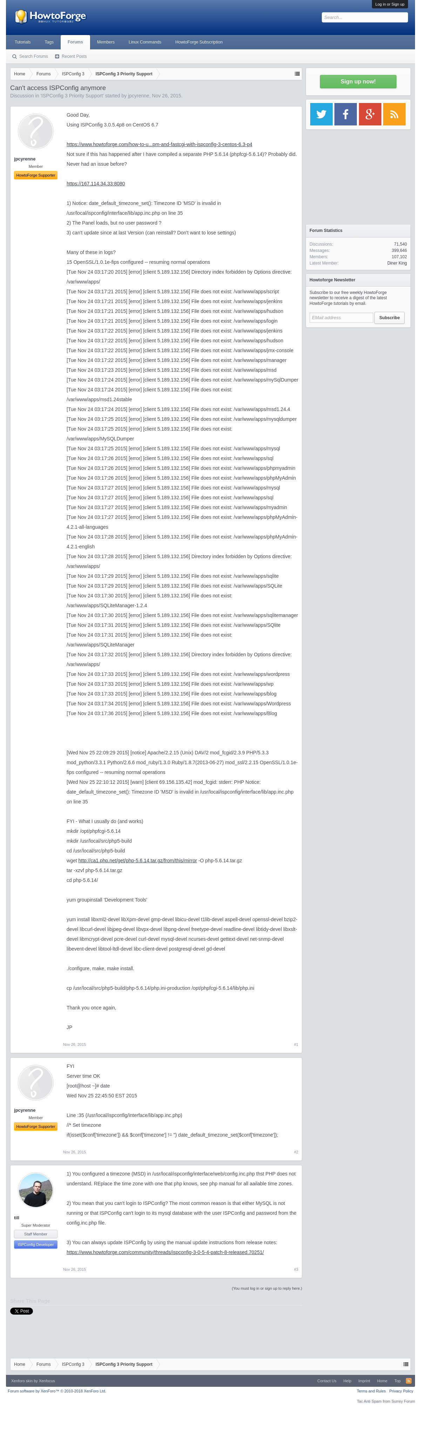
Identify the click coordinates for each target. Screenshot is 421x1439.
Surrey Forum (403, 1401)
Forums (75, 42)
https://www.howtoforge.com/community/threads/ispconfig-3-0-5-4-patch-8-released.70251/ (165, 1252)
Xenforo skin (22, 1381)
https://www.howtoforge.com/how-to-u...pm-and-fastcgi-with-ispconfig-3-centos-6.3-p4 (159, 144)
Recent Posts (74, 56)
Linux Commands (145, 42)
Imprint (364, 1381)
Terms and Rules (371, 1391)
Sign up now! (358, 81)
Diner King (397, 263)
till (16, 1217)
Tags (49, 42)
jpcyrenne (138, 95)
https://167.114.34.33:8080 (96, 183)
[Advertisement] (358, 375)
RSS (409, 1381)
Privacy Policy (401, 1391)
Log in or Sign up (390, 4)
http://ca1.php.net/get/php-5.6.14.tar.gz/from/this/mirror (137, 860)
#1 (296, 1044)
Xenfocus (47, 1381)
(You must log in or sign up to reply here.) (267, 1288)
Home (382, 1381)
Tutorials (23, 42)
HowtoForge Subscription (199, 42)
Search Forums (33, 56)
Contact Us (326, 1381)
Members (106, 42)
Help (348, 1381)
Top (397, 1381)
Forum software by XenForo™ (57, 1391)
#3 (296, 1269)
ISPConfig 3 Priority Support (72, 95)
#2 (296, 1152)
